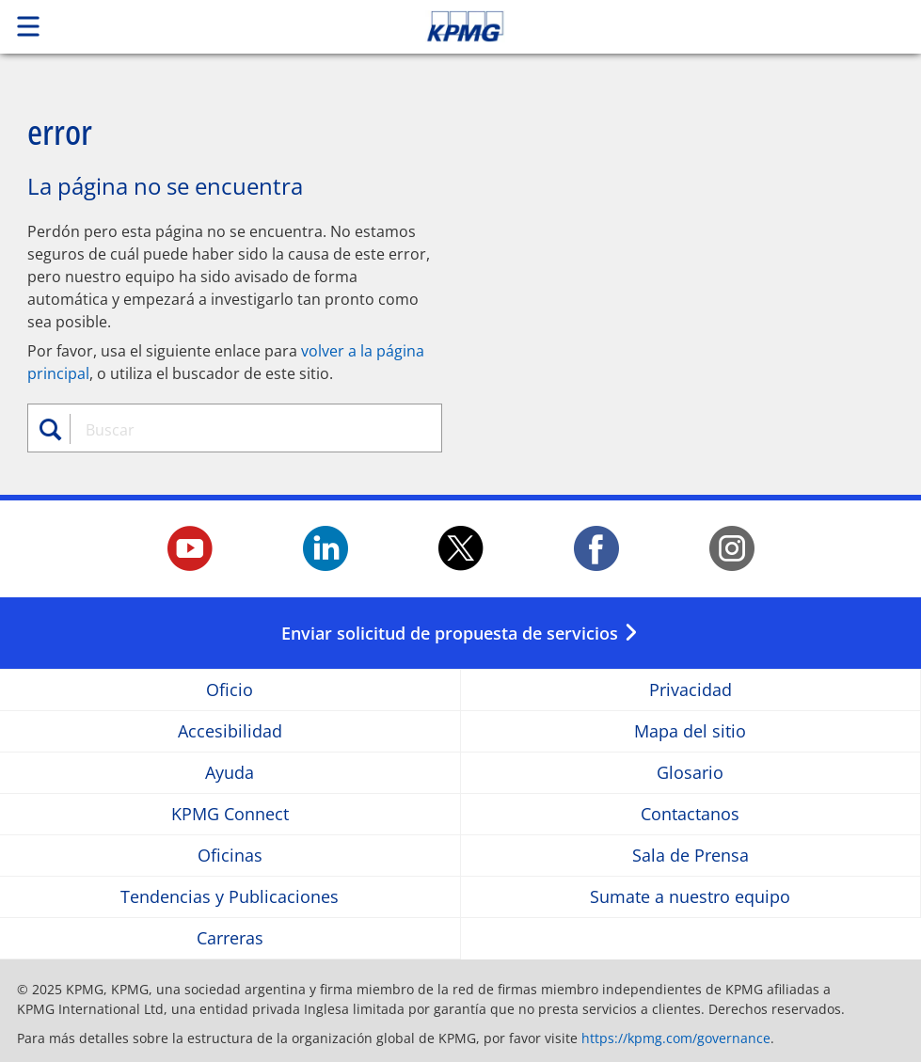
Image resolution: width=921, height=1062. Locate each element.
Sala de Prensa (690, 855)
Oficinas (230, 855)
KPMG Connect (230, 814)
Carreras (230, 938)
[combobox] (246, 430)
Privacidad (690, 690)
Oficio (229, 690)
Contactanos (690, 814)
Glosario (690, 773)
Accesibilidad (230, 731)
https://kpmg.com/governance (675, 1038)
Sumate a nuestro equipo (690, 897)
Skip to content (646, 26)
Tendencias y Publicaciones (229, 897)
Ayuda (229, 773)
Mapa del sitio (690, 731)
